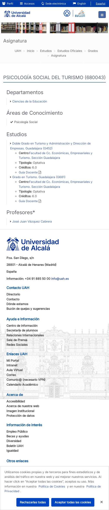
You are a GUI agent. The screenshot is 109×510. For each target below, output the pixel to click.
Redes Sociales (17, 344)
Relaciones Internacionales (25, 335)
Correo (11, 375)
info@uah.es (60, 278)
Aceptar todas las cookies (73, 502)
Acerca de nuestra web (22, 406)
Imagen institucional (20, 411)
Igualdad (12, 450)
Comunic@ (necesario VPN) (25, 379)
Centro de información (21, 325)
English (79, 3)
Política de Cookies (52, 486)
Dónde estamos (17, 304)
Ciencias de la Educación (29, 101)
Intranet (11, 365)
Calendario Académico (22, 384)
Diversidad (13, 441)
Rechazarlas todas (33, 502)
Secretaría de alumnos (22, 330)
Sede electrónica (53, 3)
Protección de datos (20, 415)
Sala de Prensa (16, 340)
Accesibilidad (15, 401)
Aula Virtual (14, 370)
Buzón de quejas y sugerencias (28, 308)
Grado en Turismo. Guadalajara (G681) (38, 177)
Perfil (7, 3)
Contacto (12, 299)
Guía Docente (28, 172)
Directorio (13, 294)
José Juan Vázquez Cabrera (32, 221)
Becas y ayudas (17, 436)
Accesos (27, 3)
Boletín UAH (14, 446)
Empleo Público (17, 431)
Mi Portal (12, 360)
